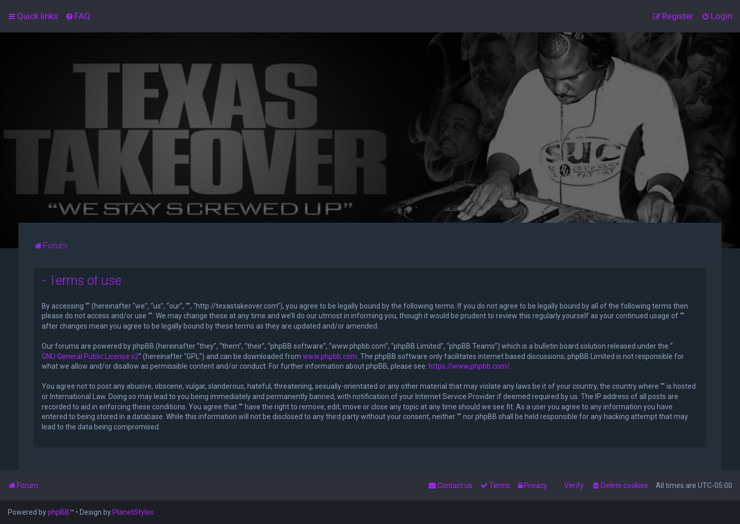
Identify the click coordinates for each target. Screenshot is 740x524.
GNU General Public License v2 (90, 356)
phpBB (58, 512)
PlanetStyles (133, 512)
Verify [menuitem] (574, 485)
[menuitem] (77, 16)
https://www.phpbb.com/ (469, 366)
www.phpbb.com (330, 356)
